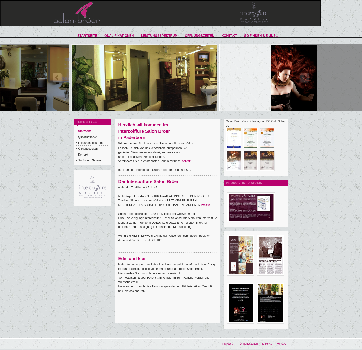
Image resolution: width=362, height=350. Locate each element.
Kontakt (186, 161)
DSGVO (267, 343)
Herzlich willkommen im (143, 124)
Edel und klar (132, 258)
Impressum (228, 343)
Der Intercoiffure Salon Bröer (148, 181)
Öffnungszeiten (249, 343)
